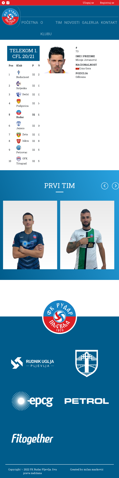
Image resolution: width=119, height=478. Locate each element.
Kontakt (109, 22)
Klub (19, 65)
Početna (29, 22)
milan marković (93, 469)
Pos (11, 65)
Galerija (90, 22)
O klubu (46, 28)
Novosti (72, 22)
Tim (58, 22)
